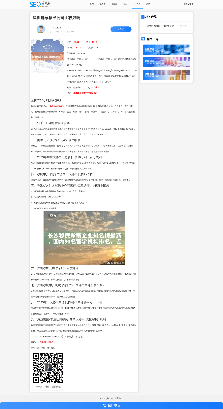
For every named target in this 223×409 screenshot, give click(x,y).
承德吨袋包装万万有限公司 (85, 93)
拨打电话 (111, 405)
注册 (191, 4)
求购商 (114, 4)
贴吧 (148, 4)
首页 (92, 4)
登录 (186, 4)
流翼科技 (119, 398)
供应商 (103, 4)
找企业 (126, 4)
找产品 (138, 4)
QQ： (94, 87)
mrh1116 (56, 27)
